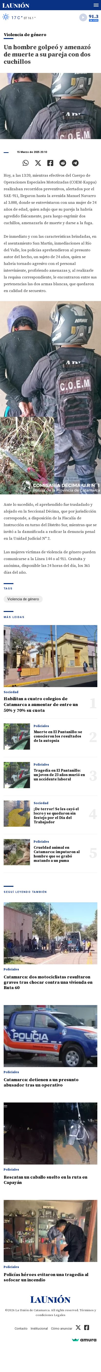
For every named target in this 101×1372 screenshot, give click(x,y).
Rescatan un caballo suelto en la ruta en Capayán (45, 1179)
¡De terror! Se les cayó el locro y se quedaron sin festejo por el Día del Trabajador (56, 816)
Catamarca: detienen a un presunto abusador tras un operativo (41, 1082)
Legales (59, 1315)
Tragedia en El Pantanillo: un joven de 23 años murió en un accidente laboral (59, 775)
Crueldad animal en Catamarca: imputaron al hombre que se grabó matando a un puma (57, 854)
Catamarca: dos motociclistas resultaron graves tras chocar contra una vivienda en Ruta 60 (48, 982)
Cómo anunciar (61, 1328)
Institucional (39, 1328)
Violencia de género (23, 599)
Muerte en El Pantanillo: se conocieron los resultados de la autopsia (58, 736)
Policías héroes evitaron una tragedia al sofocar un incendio (46, 1277)
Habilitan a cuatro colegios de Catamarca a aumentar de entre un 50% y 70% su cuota (41, 704)
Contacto (21, 1328)
